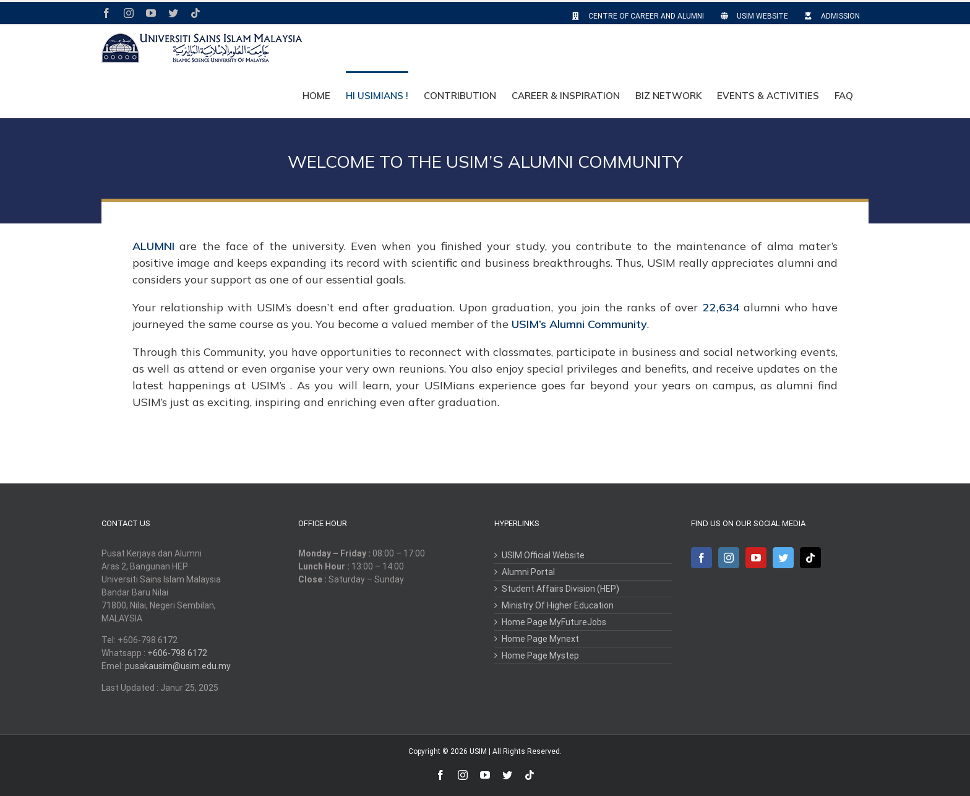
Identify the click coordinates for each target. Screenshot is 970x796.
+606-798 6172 (177, 653)
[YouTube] (755, 557)
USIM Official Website (543, 555)
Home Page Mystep (540, 655)
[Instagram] (728, 557)
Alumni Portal (528, 572)
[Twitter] (783, 557)
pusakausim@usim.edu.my (178, 666)
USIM (478, 751)
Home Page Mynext (540, 639)
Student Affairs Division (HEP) (560, 589)
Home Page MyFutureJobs (554, 622)
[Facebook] (701, 557)
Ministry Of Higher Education (558, 605)
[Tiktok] (810, 557)
